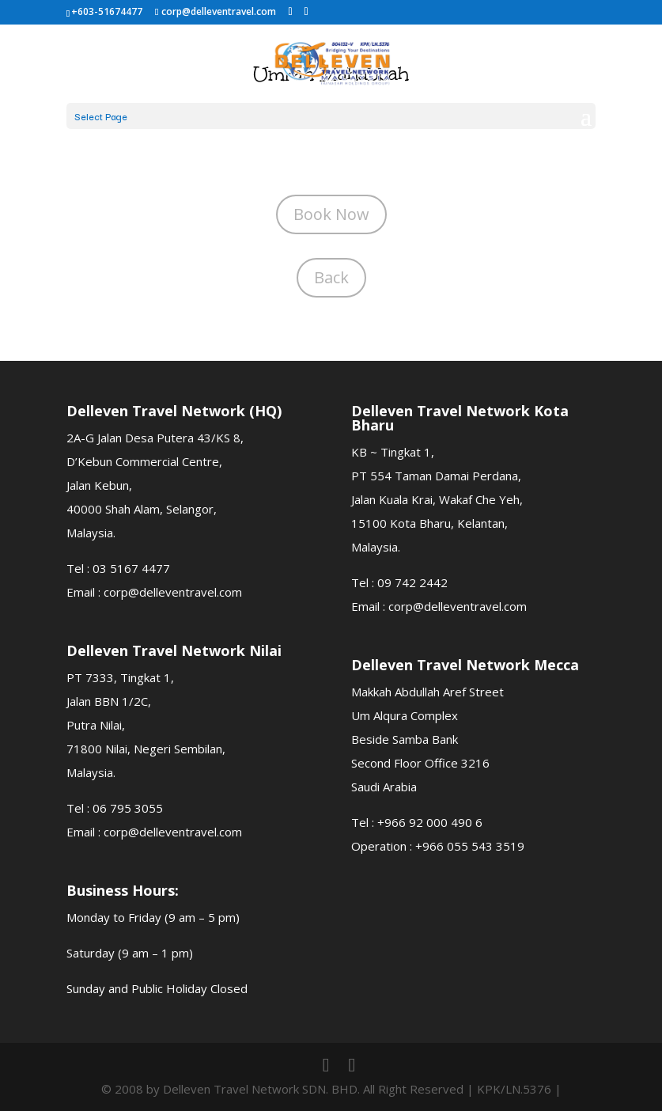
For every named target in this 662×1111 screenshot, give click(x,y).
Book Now (331, 214)
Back (331, 277)
